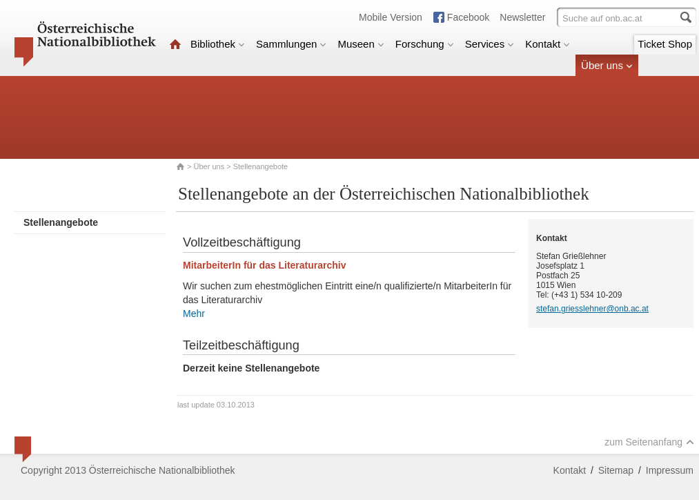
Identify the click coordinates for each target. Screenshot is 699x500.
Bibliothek (217, 44)
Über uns (607, 65)
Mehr (194, 313)
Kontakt (547, 44)
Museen (360, 44)
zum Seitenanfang (649, 442)
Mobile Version (390, 17)
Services (490, 44)
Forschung (424, 44)
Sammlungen (291, 44)
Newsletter (522, 17)
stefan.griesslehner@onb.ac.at (592, 309)
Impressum (669, 470)
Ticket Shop (665, 44)
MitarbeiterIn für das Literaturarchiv (264, 265)
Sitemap (615, 470)
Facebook (468, 17)
